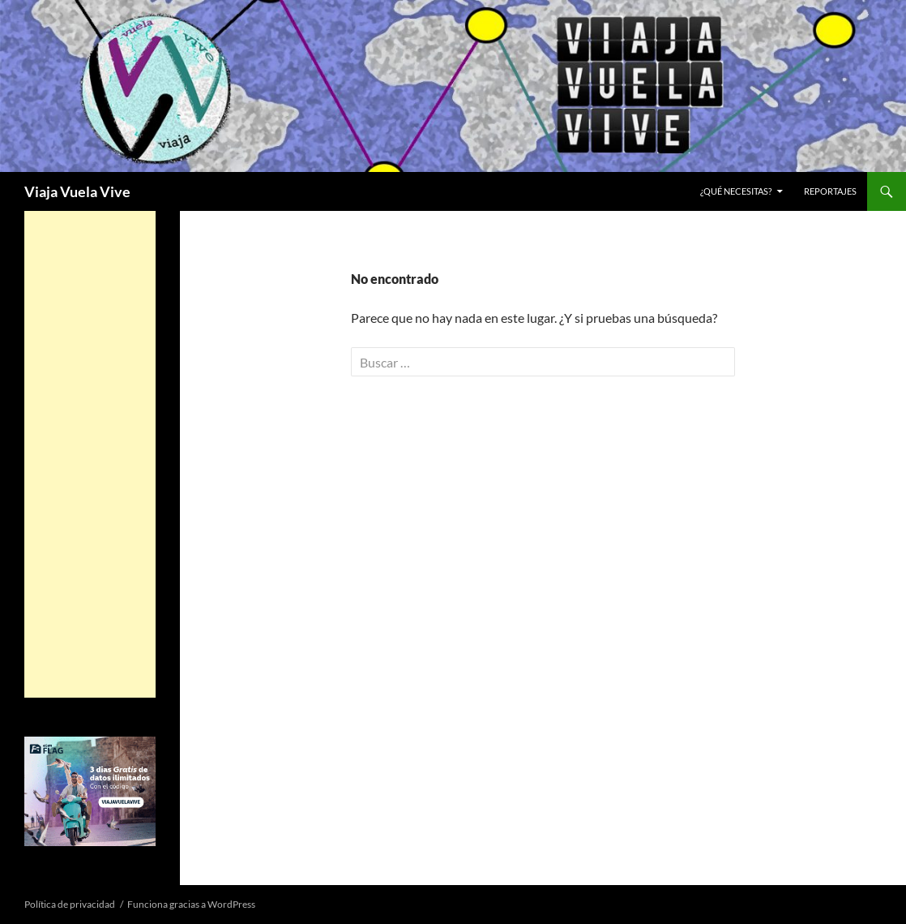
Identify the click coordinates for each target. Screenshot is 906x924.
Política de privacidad (69, 904)
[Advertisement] (90, 454)
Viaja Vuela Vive (77, 191)
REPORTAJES (830, 191)
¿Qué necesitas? (735, 191)
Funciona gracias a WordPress (191, 904)
